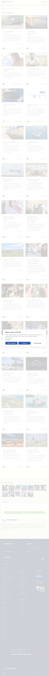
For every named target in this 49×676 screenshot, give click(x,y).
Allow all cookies (11, 343)
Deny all (24, 343)
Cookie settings (37, 343)
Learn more (7, 339)
